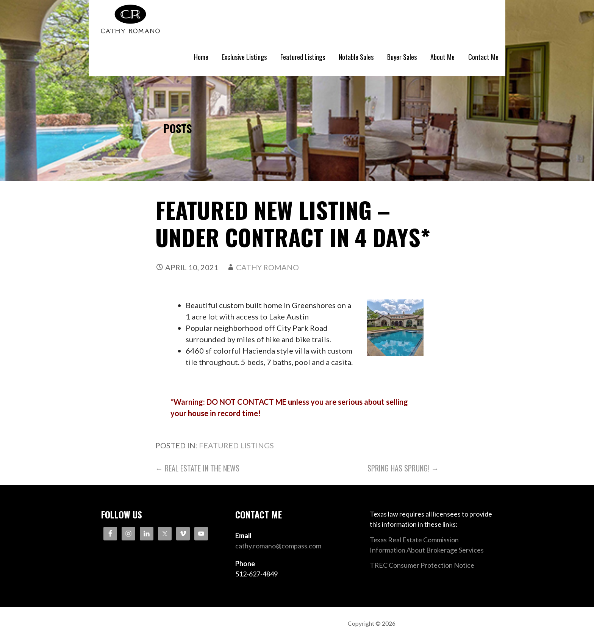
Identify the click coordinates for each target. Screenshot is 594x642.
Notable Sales (356, 57)
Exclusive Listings (244, 57)
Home (201, 57)
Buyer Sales (402, 57)
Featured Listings (302, 57)
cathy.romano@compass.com (278, 546)
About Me (442, 57)
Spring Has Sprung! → (403, 468)
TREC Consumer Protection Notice (422, 565)
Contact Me (483, 57)
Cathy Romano (267, 267)
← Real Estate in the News (197, 468)
